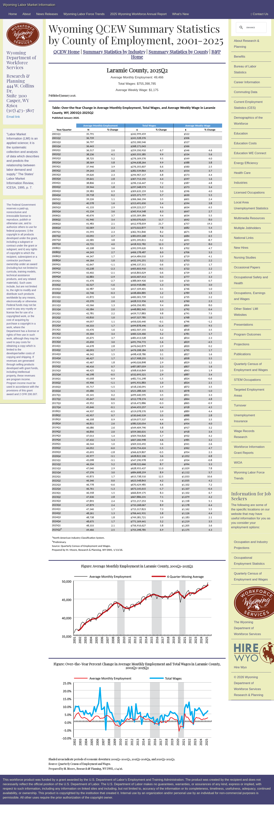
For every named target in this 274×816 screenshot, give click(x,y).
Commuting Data (245, 92)
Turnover (240, 405)
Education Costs (245, 143)
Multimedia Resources (249, 218)
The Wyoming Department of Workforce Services (252, 611)
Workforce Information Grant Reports (249, 450)
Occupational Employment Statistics (249, 560)
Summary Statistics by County (178, 52)
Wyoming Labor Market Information (29, 5)
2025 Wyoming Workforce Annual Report (138, 14)
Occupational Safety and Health (251, 280)
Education (241, 133)
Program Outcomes (247, 334)
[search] (250, 27)
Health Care (242, 173)
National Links (244, 238)
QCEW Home (66, 52)
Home (13, 14)
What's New (180, 14)
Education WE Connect (250, 153)
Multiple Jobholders (247, 228)
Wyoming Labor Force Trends (84, 14)
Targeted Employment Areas (249, 392)
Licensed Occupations (249, 192)
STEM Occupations (247, 380)
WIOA (238, 462)
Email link (13, 117)
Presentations (243, 324)
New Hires (241, 247)
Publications (242, 354)
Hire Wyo (252, 655)
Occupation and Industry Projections (251, 545)
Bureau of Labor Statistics (245, 69)
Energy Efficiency (246, 163)
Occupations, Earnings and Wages (249, 296)
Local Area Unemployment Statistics (251, 205)
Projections (241, 344)
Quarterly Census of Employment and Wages (251, 367)
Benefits (239, 56)
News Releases (47, 14)
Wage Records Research (244, 434)
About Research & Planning (246, 43)
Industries (241, 182)
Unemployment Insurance (244, 418)
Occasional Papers (247, 267)
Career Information (247, 82)
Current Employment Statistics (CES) (248, 105)
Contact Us (259, 14)
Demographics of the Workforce (248, 120)
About (27, 14)
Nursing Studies (245, 257)
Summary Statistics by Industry (114, 52)
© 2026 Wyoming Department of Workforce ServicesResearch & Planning (248, 686)
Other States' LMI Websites (246, 312)
